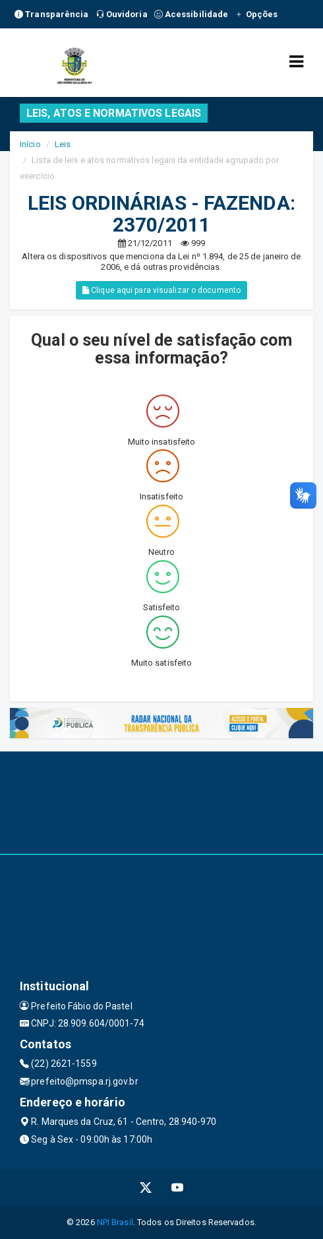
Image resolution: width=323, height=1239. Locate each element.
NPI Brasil (115, 1222)
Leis (63, 144)
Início (30, 144)
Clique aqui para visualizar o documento (161, 290)
